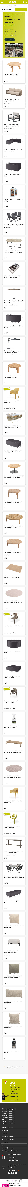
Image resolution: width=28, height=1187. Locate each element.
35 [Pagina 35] (17, 1068)
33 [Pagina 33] (12, 1068)
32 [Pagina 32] (9, 1068)
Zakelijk (4, 1145)
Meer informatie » (9, 25)
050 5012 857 (14, 1096)
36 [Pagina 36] (19, 1068)
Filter (19, 9)
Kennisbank (5, 1142)
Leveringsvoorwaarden (8, 1139)
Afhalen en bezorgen (7, 1127)
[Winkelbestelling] (7, 9)
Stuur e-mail (14, 1100)
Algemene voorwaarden (8, 1136)
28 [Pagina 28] (17, 1066)
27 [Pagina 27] (14, 1066)
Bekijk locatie (12, 1170)
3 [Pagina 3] (10, 1066)
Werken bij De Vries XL (8, 1148)
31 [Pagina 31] (7, 1068)
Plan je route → (10, 40)
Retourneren (5, 1130)
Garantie (4, 1133)
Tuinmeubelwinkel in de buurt (10, 1151)
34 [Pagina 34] (14, 1068)
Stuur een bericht (13, 1160)
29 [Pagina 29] (19, 1066)
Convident (19, 1185)
